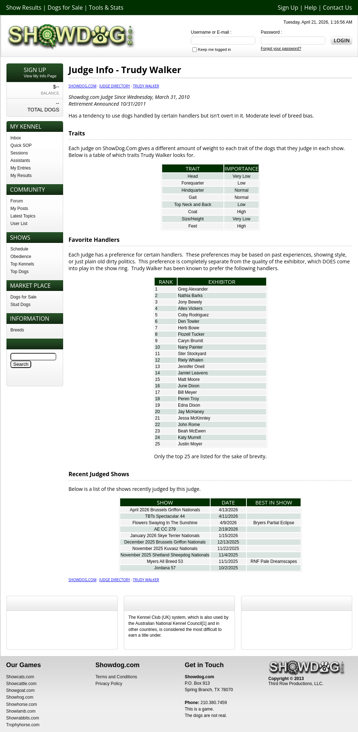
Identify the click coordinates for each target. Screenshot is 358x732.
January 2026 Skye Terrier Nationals (164, 535)
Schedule (19, 249)
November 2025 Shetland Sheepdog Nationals (165, 555)
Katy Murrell (189, 437)
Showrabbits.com (22, 718)
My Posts (19, 208)
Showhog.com (19, 697)
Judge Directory (114, 85)
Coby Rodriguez (193, 314)
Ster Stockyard (192, 353)
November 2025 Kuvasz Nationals (164, 548)
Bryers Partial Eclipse (273, 522)
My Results (21, 175)
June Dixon (188, 385)
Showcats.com (20, 676)
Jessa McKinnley (194, 418)
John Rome (189, 424)
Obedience (20, 256)
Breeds (17, 329)
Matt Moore (189, 379)
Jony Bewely (190, 302)
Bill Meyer (187, 392)
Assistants (20, 160)
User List (18, 223)
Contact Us (337, 7)
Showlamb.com (21, 711)
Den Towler (188, 321)
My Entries (20, 168)
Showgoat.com (20, 690)
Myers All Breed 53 (165, 561)
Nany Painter (190, 347)
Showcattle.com (21, 683)
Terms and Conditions (116, 676)
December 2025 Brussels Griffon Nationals (165, 542)
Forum (16, 201)
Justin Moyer (190, 443)
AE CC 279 (165, 529)
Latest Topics (23, 216)
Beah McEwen (192, 431)
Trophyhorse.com (22, 724)
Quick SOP (21, 145)
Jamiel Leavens (193, 372)
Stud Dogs (20, 304)
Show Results (23, 7)
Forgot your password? (281, 48)
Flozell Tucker (191, 334)
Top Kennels (22, 264)
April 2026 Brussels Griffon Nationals (165, 509)
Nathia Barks (190, 295)
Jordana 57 (165, 567)
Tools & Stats (106, 7)
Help (310, 7)
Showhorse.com (21, 704)
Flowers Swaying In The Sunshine (164, 522)
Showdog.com (82, 85)
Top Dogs (19, 271)
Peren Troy (188, 398)
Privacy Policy (108, 683)
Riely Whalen (190, 360)
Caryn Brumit (190, 340)
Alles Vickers (190, 308)
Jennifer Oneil (191, 366)
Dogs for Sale (65, 7)
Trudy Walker (146, 85)
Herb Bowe (188, 327)
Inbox (15, 137)
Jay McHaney (191, 411)
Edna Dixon (189, 405)
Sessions (19, 153)
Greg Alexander (193, 289)
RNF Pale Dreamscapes (273, 561)
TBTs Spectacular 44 (165, 516)
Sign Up (288, 7)
